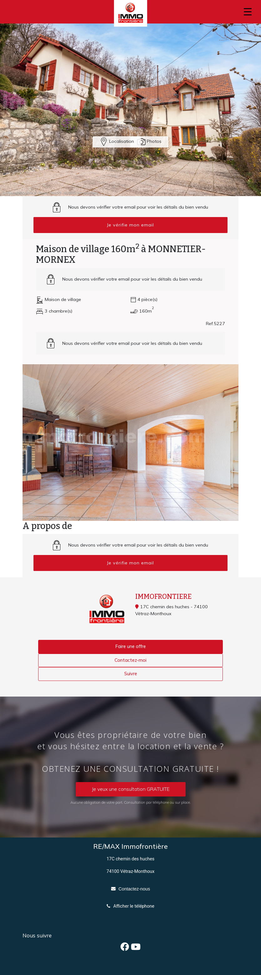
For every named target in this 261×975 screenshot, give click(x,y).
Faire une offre (130, 646)
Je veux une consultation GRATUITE (131, 789)
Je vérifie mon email (130, 225)
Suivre (130, 674)
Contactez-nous (134, 888)
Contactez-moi (130, 660)
